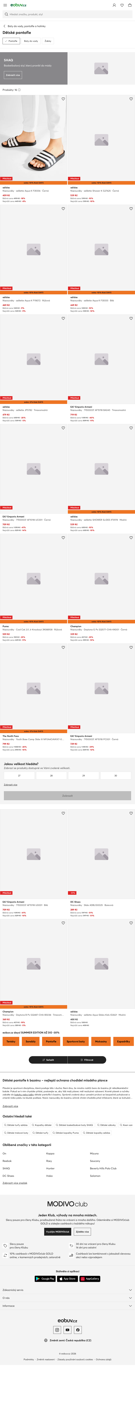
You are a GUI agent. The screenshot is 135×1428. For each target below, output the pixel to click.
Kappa (50, 1153)
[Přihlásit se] (114, 5)
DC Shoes (8, 1175)
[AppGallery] (89, 1279)
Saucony (95, 1160)
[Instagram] (57, 1330)
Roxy (49, 1160)
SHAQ (6, 1168)
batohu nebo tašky (24, 1094)
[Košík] (130, 5)
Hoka (49, 1175)
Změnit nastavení (46, 1359)
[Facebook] (78, 1330)
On (4, 1153)
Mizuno (94, 1153)
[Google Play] (45, 1279)
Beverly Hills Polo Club (103, 1168)
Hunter (50, 1168)
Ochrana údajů (103, 1359)
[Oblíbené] (122, 5)
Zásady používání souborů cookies (75, 1359)
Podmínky (29, 1359)
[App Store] (67, 1279)
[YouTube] (67, 1330)
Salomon (95, 1175)
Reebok (7, 1160)
